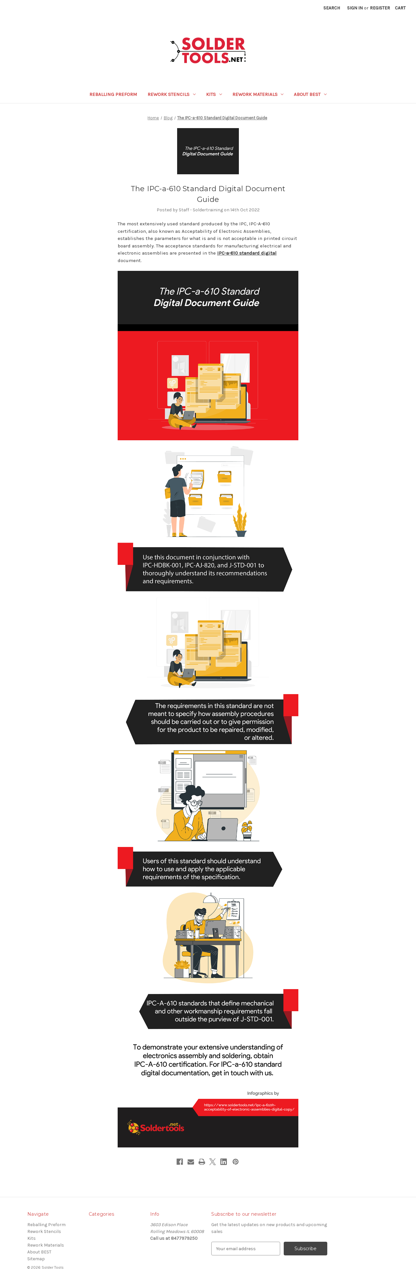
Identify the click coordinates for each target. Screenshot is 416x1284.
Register (380, 8)
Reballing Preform (113, 94)
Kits (214, 94)
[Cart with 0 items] (400, 8)
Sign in (355, 8)
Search (331, 8)
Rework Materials (258, 94)
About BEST (310, 94)
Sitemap (36, 1259)
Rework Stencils (172, 94)
